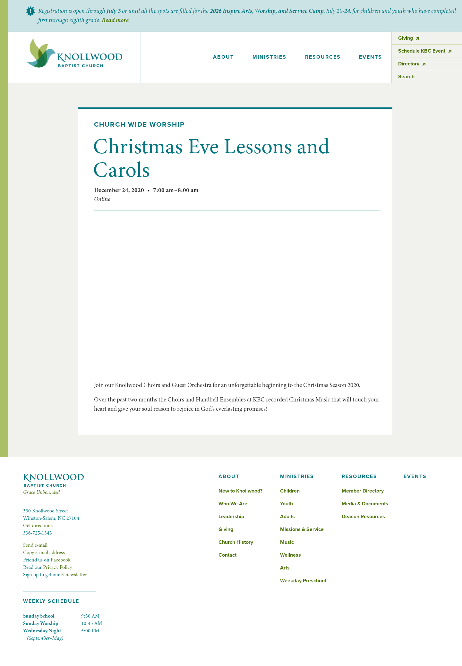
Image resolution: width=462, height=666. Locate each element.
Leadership (231, 516)
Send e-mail (35, 545)
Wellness (290, 555)
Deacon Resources (363, 516)
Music (287, 542)
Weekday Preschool (303, 580)
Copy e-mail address (44, 552)
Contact (227, 555)
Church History (235, 542)
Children (290, 491)
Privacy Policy (57, 567)
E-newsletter (74, 574)
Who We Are (232, 504)
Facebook (61, 559)
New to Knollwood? (240, 491)
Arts (285, 568)
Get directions (38, 525)
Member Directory (363, 491)
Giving (225, 529)
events (370, 57)
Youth (286, 504)
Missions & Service (302, 529)
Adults (287, 516)
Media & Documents (365, 504)
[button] (224, 57)
